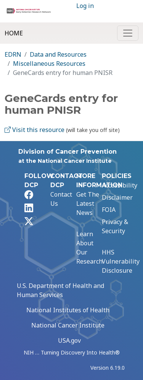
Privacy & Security (115, 226)
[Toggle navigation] (127, 33)
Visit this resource (34, 130)
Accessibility (119, 185)
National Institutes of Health (67, 310)
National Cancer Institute (67, 325)
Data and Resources (58, 54)
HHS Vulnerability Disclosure (121, 261)
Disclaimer (117, 197)
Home (14, 33)
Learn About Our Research (89, 248)
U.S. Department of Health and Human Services (60, 290)
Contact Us (61, 199)
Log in (85, 6)
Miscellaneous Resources (49, 63)
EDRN (13, 54)
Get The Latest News (87, 203)
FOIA (109, 209)
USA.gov (69, 340)
